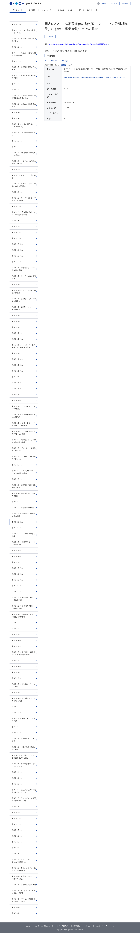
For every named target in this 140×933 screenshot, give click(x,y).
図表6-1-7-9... (17, 118)
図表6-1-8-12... (17, 220)
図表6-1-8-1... (17, 141)
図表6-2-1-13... (17, 359)
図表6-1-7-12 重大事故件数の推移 (23, 134)
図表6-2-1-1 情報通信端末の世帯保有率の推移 (24, 269)
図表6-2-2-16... (17, 556)
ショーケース (47, 10)
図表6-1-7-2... (17, 90)
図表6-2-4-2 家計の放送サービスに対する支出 (24, 765)
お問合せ (87, 926)
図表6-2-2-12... (17, 528)
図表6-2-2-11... (17, 522)
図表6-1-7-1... (17, 84)
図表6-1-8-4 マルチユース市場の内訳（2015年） (24, 162)
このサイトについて (32, 926)
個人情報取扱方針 (76, 926)
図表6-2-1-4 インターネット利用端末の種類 (24, 291)
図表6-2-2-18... (17, 574)
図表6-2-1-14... (17, 377)
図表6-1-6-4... (17, 61)
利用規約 (65, 926)
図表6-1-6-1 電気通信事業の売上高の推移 (24, 40)
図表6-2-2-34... (17, 707)
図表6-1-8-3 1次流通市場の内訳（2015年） (23, 154)
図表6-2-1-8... (17, 327)
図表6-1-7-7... (17, 112)
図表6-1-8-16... (17, 256)
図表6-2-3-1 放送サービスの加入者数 (24, 740)
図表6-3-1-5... (17, 907)
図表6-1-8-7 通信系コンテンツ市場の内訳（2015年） (24, 185)
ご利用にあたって (47, 926)
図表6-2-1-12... (17, 353)
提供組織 (32, 10)
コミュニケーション (65, 10)
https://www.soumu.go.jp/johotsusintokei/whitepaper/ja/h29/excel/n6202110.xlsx (78, 44)
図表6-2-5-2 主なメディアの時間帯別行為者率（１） (24, 791)
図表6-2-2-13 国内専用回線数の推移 (23, 535)
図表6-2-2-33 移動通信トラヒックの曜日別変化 (23, 699)
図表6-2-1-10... (17, 339)
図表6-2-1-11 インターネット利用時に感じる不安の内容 (23, 346)
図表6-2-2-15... (17, 550)
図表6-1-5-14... (17, 24)
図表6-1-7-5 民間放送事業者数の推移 (24, 105)
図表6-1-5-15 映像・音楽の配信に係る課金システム (23, 31)
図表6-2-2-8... (17, 502)
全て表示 (69, 65)
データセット (18, 10)
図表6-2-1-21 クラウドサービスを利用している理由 (23, 424)
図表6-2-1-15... (17, 383)
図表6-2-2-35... (17, 712)
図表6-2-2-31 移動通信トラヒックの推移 (23, 685)
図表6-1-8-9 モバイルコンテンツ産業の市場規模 (24, 199)
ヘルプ (57, 926)
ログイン (113, 3)
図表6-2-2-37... (17, 727)
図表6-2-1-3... (17, 284)
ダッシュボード (98, 926)
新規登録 (125, 3)
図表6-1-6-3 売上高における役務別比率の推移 (24, 54)
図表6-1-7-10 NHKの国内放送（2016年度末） (23, 125)
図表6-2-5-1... (17, 778)
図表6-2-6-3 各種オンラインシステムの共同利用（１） (24, 861)
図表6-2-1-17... (17, 394)
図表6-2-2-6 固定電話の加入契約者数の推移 (24, 486)
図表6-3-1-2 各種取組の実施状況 (24, 885)
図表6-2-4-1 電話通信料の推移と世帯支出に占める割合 (24, 757)
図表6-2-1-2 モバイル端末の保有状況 (24, 277)
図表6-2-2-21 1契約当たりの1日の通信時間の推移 (23, 615)
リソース (50, 36)
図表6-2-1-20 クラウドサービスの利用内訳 (23, 416)
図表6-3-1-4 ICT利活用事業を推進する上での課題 (23, 900)
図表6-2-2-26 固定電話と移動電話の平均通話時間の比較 (23, 653)
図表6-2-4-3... (17, 772)
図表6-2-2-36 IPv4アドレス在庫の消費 (23, 720)
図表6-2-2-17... (17, 562)
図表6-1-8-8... (17, 192)
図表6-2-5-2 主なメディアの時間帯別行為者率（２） (24, 799)
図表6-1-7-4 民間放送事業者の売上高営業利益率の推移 (24, 97)
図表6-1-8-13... (17, 226)
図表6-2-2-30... (17, 678)
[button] (102, 3)
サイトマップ (110, 926)
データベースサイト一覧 (88, 10)
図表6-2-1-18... (17, 400)
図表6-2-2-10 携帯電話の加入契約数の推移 (23, 515)
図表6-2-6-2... (17, 854)
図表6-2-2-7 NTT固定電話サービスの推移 (24, 495)
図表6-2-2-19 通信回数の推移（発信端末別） (22, 599)
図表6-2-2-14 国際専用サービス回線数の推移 (23, 543)
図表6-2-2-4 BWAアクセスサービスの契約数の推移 (23, 472)
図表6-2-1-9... (17, 333)
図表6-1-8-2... (17, 147)
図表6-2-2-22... (17, 623)
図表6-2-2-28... (17, 666)
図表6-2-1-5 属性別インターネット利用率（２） (24, 308)
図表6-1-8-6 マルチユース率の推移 (24, 176)
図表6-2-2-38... (17, 733)
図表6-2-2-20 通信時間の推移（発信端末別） (22, 607)
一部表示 (63, 65)
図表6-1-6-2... (17, 47)
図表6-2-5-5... (17, 830)
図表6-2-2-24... (17, 640)
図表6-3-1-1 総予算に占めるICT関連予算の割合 (23, 877)
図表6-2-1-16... (17, 389)
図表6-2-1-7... (17, 321)
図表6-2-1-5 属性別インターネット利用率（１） (24, 300)
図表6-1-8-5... (17, 169)
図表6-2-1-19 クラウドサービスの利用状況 (23, 407)
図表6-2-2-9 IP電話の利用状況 (23, 508)
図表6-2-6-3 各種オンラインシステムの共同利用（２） (24, 869)
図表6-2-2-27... (17, 660)
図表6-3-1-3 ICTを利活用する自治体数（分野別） (23, 892)
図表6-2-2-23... (17, 634)
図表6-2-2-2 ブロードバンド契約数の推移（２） (24, 458)
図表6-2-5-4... (17, 818)
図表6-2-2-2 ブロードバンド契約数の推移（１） (24, 449)
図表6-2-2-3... (17, 465)
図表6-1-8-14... (17, 238)
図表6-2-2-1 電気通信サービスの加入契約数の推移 (24, 441)
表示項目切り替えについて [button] (56, 60)
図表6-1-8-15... (17, 244)
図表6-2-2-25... (17, 646)
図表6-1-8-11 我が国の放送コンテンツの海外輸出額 (23, 213)
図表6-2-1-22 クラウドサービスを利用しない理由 (23, 433)
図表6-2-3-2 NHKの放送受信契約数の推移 (24, 748)
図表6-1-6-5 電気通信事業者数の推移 (24, 68)
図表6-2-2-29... (17, 672)
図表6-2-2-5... (17, 479)
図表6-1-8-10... (17, 206)
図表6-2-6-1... (17, 848)
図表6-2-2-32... (17, 692)
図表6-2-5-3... (17, 806)
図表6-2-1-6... (17, 315)
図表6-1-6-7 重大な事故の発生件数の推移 (24, 77)
